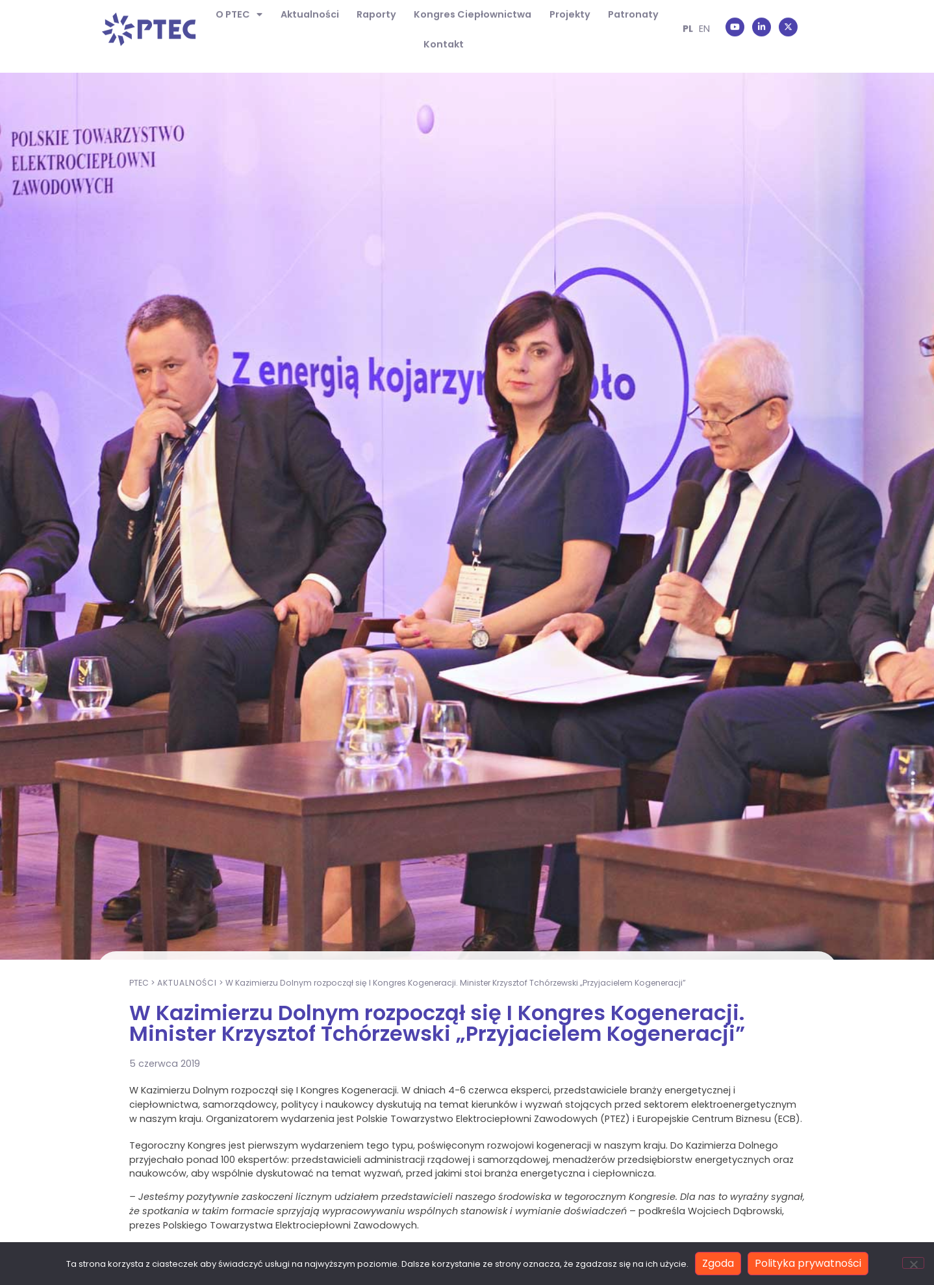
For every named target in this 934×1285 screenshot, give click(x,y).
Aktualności (187, 1097)
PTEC (139, 1097)
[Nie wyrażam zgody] (913, 1263)
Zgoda (718, 1263)
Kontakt (443, 31)
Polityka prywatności (808, 1263)
